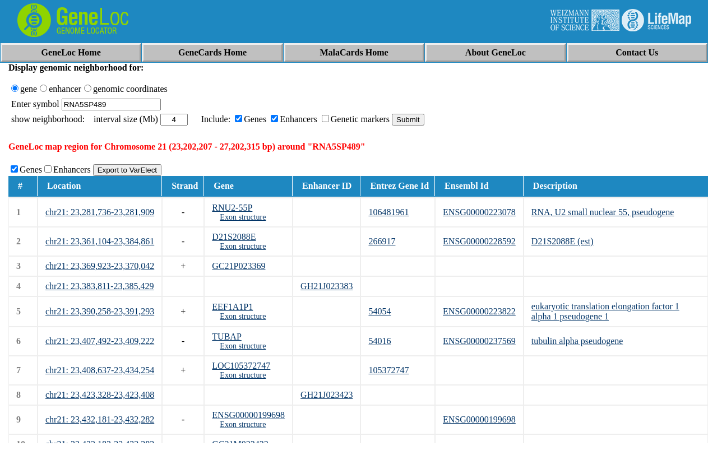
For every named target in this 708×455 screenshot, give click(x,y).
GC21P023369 (238, 266)
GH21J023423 (326, 395)
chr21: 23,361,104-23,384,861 (99, 241)
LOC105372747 (241, 365)
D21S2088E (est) (562, 241)
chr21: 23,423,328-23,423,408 (99, 395)
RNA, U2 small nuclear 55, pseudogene (602, 212)
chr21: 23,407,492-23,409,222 (99, 341)
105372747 (388, 370)
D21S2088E (234, 237)
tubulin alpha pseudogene (577, 341)
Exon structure (243, 217)
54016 (379, 341)
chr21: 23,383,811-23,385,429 (99, 286)
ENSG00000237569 (479, 341)
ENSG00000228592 (479, 241)
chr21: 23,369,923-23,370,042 (99, 266)
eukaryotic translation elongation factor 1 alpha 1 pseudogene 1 (605, 311)
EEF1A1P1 (232, 307)
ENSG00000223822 (479, 311)
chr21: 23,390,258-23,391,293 (99, 311)
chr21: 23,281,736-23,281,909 (99, 212)
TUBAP (226, 336)
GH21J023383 (326, 286)
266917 (381, 241)
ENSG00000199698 (248, 415)
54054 (379, 311)
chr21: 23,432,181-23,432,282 (99, 419)
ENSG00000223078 (479, 212)
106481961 (388, 212)
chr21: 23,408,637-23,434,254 (99, 370)
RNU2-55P (232, 207)
